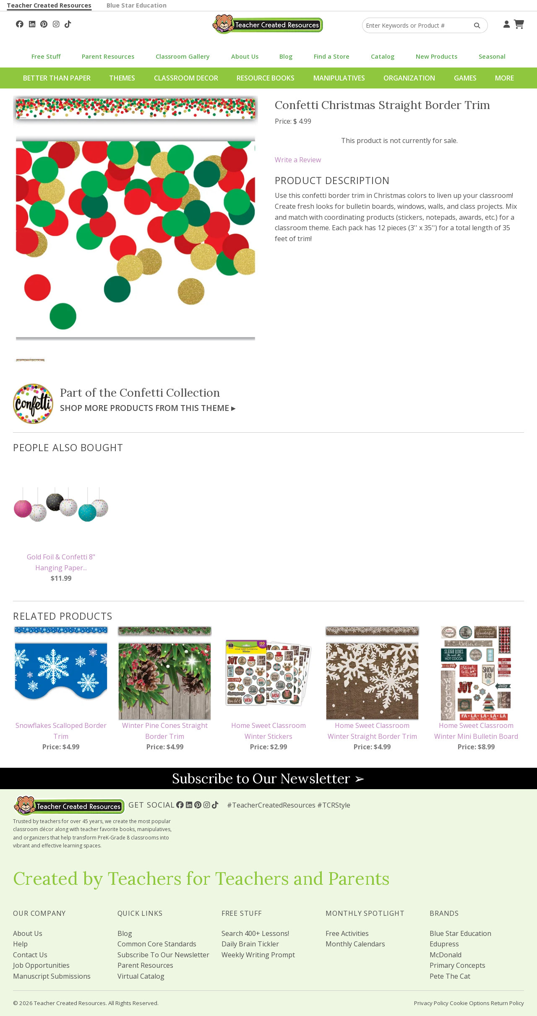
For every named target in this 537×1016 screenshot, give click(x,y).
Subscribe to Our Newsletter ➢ (268, 778)
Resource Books (266, 78)
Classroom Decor (186, 78)
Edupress (444, 943)
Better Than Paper (57, 78)
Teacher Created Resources (49, 5)
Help (20, 943)
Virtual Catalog (140, 976)
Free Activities (347, 933)
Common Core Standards (156, 943)
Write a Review (298, 159)
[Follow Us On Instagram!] (56, 23)
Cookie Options (470, 1003)
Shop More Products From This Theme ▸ (147, 407)
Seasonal (492, 56)
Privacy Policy (431, 1003)
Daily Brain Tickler (250, 943)
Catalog (382, 56)
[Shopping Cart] (517, 23)
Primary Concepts (457, 965)
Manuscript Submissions (52, 976)
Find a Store (331, 56)
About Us (244, 56)
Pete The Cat (450, 976)
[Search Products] (474, 25)
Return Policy (507, 1003)
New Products (436, 56)
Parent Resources (108, 56)
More (504, 78)
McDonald (445, 954)
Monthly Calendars (355, 943)
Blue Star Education (137, 5)
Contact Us (30, 954)
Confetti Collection (170, 392)
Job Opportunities (41, 965)
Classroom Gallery (183, 56)
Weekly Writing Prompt (258, 954)
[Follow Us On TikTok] (68, 23)
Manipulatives (339, 78)
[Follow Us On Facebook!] (19, 23)
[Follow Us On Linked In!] (32, 23)
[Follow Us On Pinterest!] (43, 23)
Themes (122, 78)
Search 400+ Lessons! (255, 933)
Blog (285, 56)
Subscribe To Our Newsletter (163, 954)
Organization (409, 78)
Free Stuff (45, 56)
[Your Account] (505, 23)
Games (465, 78)
